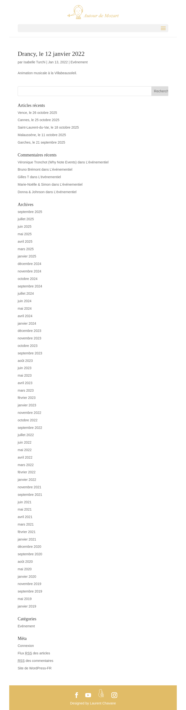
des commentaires (35, 661)
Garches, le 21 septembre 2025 (41, 142)
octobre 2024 (28, 279)
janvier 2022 (27, 480)
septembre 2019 (30, 591)
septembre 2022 (30, 428)
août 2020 (25, 562)
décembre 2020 (29, 547)
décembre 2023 (29, 331)
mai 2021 (25, 509)
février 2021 (27, 532)
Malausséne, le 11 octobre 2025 (42, 135)
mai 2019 (25, 599)
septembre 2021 (30, 495)
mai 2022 (25, 450)
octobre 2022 (28, 420)
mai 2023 (25, 375)
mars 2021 (26, 524)
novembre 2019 (29, 584)
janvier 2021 (27, 539)
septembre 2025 (30, 212)
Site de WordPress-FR (35, 668)
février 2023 (27, 398)
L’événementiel (97, 162)
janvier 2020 (27, 576)
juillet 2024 (26, 293)
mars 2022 (26, 465)
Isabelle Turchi (34, 62)
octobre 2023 (28, 346)
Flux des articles (34, 653)
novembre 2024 (29, 271)
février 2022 (27, 472)
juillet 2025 (26, 219)
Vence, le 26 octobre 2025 (37, 113)
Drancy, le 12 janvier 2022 (51, 53)
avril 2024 (25, 316)
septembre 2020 (30, 554)
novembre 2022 (29, 413)
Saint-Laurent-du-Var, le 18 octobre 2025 (48, 127)
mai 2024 (25, 308)
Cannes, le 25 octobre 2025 (38, 120)
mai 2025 (25, 234)
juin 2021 (24, 502)
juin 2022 (24, 442)
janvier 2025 (27, 256)
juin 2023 (24, 368)
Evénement (79, 62)
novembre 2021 (29, 487)
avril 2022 (25, 457)
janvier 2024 (27, 323)
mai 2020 (25, 569)
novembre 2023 (29, 338)
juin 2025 (24, 226)
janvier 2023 (27, 405)
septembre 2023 (30, 353)
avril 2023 (25, 383)
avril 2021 (25, 517)
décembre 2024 (29, 264)
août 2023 (25, 361)
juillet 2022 (26, 435)
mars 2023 (26, 390)
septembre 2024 (30, 286)
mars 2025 (26, 249)
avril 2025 (25, 241)
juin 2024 (24, 301)
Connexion (26, 646)
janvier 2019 (27, 606)
